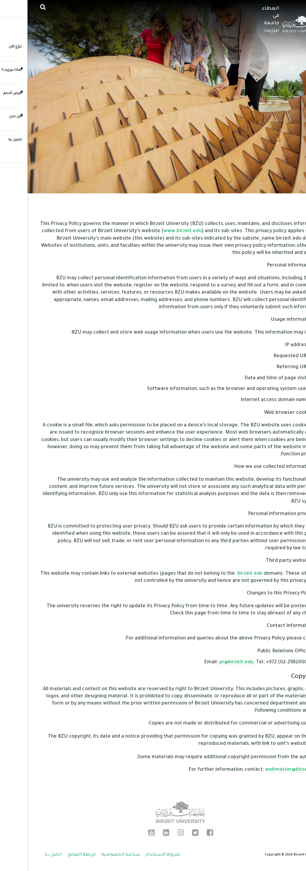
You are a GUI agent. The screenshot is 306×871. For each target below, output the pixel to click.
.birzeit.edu (222, 573)
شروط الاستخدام (135, 854)
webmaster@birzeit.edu (265, 770)
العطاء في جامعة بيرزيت (243, 19)
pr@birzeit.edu (209, 662)
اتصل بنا (25, 854)
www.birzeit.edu (155, 231)
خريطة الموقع (54, 854)
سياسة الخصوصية (93, 854)
